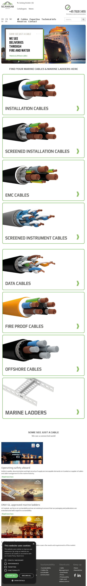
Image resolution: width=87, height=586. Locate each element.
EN (6, 19)
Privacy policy (64, 577)
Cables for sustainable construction (44, 572)
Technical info (48, 19)
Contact (32, 21)
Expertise (35, 19)
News (31, 9)
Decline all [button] (26, 576)
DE (6, 21)
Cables (24, 19)
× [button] (33, 544)
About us (22, 21)
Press (62, 575)
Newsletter (78, 570)
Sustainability (45, 568)
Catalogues (22, 9)
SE (2, 21)
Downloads (64, 572)
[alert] (19, 563)
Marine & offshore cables (18, 56)
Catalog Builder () (25, 3)
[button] (19, 580)
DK (2, 19)
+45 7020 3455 (77, 11)
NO (10, 19)
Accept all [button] (11, 576)
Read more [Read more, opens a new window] (20, 556)
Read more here (7, 477)
